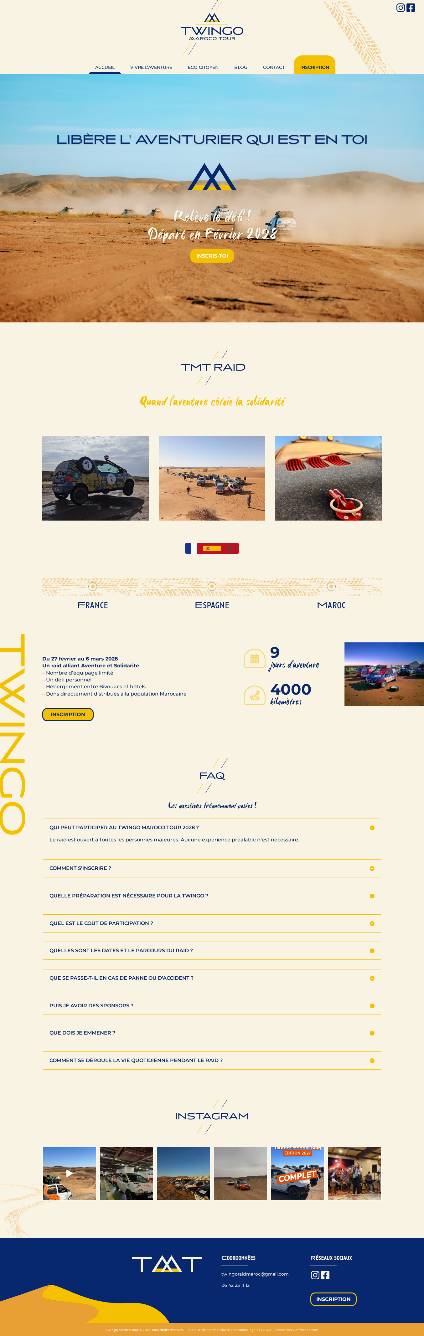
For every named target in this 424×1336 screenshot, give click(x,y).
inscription (68, 714)
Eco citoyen (203, 67)
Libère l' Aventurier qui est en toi (212, 139)
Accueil (105, 67)
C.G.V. (267, 1330)
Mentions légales (246, 1330)
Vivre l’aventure (151, 67)
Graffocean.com (305, 1330)
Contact (274, 67)
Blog (240, 67)
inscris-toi (212, 256)
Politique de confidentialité (208, 1330)
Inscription (314, 67)
